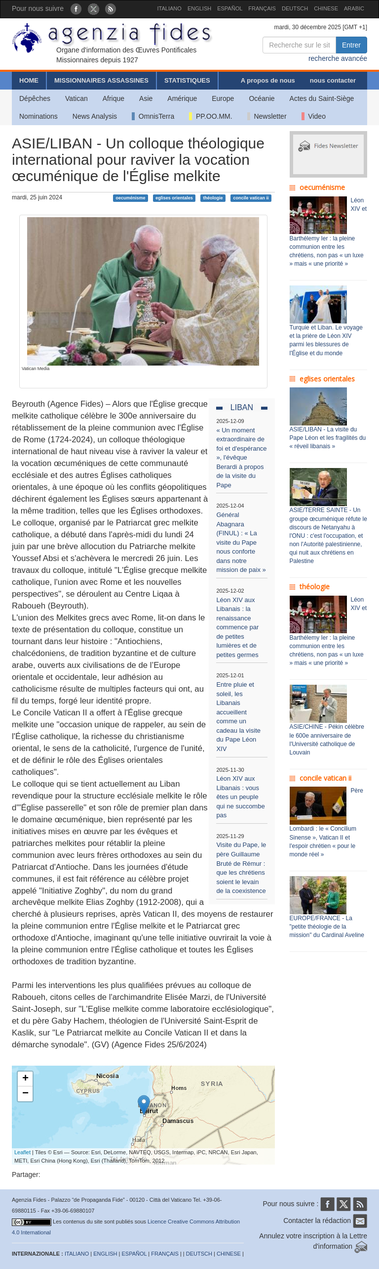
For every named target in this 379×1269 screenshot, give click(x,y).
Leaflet (22, 1152)
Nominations (38, 116)
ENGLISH (199, 8)
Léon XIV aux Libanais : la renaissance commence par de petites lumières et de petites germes (237, 627)
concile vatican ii (250, 197)
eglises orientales (174, 197)
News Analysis (95, 116)
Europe (223, 98)
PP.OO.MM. (210, 116)
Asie (145, 98)
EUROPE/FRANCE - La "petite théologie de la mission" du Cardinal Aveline (327, 927)
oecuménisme (130, 197)
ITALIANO (169, 8)
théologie (213, 197)
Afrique (113, 98)
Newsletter (267, 116)
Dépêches (34, 98)
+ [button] (25, 1079)
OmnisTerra (153, 116)
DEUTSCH (295, 8)
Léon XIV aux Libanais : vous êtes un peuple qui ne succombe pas (240, 797)
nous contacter (333, 80)
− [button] (25, 1093)
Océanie (261, 98)
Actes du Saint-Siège (322, 98)
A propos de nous (268, 80)
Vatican (76, 98)
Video (314, 116)
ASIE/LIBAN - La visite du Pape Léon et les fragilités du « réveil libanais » (328, 438)
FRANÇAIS (262, 8)
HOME (28, 80)
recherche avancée (337, 58)
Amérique (182, 98)
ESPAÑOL (229, 8)
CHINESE (326, 8)
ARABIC (354, 8)
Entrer (351, 45)
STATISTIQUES (187, 80)
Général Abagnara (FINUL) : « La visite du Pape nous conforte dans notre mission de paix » (240, 542)
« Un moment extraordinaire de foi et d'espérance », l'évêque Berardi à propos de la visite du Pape (241, 457)
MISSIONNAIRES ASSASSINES (101, 80)
